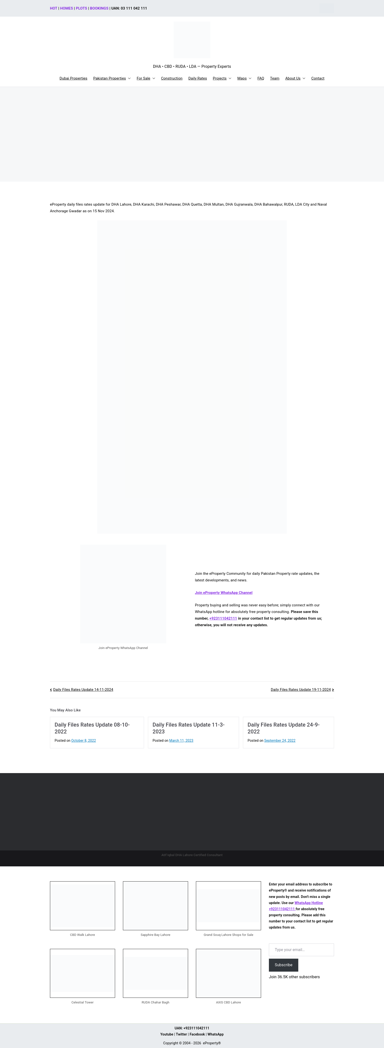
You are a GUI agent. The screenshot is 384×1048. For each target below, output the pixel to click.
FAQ (260, 78)
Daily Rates (197, 78)
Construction (172, 78)
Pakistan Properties (112, 78)
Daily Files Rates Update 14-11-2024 (83, 689)
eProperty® (212, 1043)
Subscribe (283, 965)
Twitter (181, 1034)
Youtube (166, 1034)
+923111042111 (223, 618)
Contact (317, 78)
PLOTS (81, 8)
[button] (128, 78)
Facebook (197, 1034)
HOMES (66, 8)
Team (274, 78)
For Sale (146, 78)
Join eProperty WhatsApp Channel (223, 592)
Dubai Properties (73, 78)
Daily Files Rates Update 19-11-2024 (301, 689)
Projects (222, 78)
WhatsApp (216, 1034)
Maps (244, 78)
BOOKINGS (99, 8)
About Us (295, 78)
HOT (53, 8)
